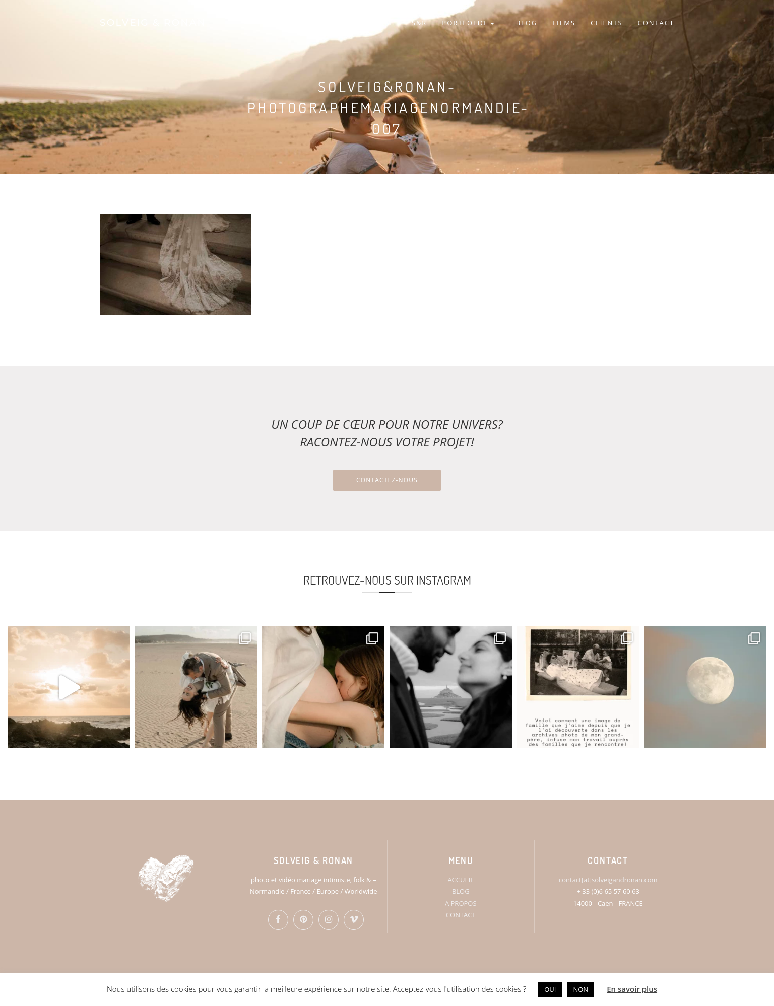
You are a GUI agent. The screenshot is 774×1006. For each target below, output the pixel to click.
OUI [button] (550, 989)
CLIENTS (607, 22)
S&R (419, 22)
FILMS (563, 22)
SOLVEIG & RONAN (153, 22)
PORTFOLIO (468, 22)
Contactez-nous (387, 480)
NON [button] (580, 989)
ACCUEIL (460, 879)
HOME (384, 22)
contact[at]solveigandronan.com (608, 879)
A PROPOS (461, 903)
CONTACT (656, 22)
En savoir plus (632, 989)
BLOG (527, 22)
